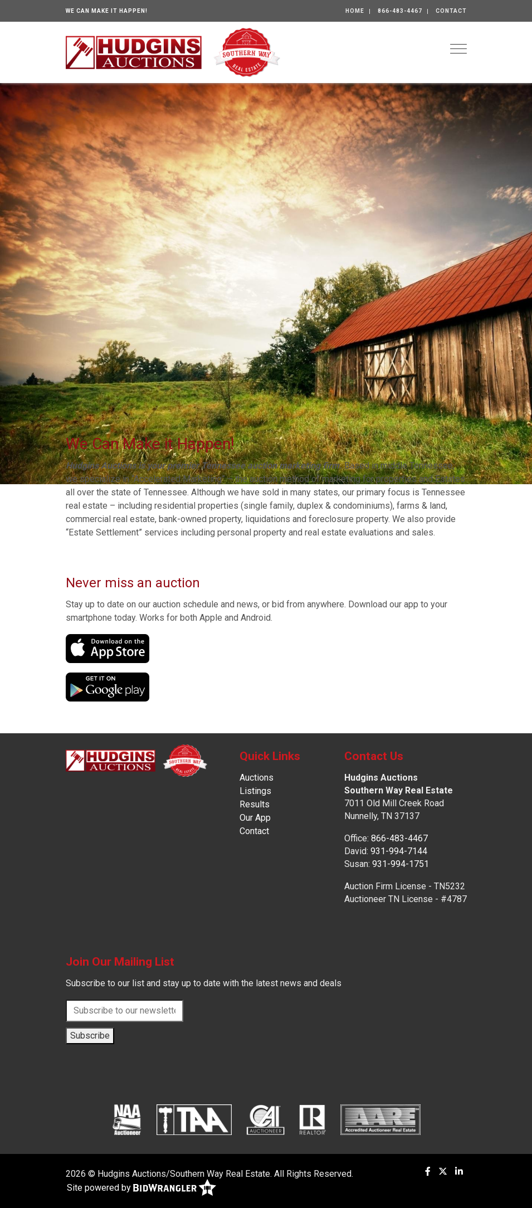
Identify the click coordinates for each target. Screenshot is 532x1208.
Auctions (257, 777)
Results (255, 804)
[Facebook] (428, 1171)
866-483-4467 (400, 11)
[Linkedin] (459, 1171)
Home (354, 11)
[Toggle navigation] (458, 49)
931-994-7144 (398, 851)
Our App (255, 817)
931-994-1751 (400, 864)
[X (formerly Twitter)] (442, 1171)
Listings (255, 791)
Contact (451, 11)
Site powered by (141, 1188)
